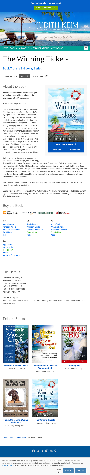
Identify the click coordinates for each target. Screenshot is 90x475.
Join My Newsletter (46, 8)
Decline (80, 471)
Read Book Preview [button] (66, 144)
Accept (68, 471)
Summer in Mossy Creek (16, 366)
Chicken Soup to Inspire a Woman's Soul (45, 367)
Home (5, 48)
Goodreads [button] (75, 150)
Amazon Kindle (9, 227)
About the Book (10, 76)
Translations (41, 48)
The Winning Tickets (45, 420)
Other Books (21, 438)
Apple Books (8, 224)
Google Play (32, 232)
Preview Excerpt (39, 76)
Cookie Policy (8, 465)
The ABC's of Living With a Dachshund (15, 421)
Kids (57, 48)
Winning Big (74, 366)
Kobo (5, 235)
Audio (25, 48)
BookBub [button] (57, 150)
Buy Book (24, 76)
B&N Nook (7, 232)
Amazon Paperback (11, 230)
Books (13, 48)
